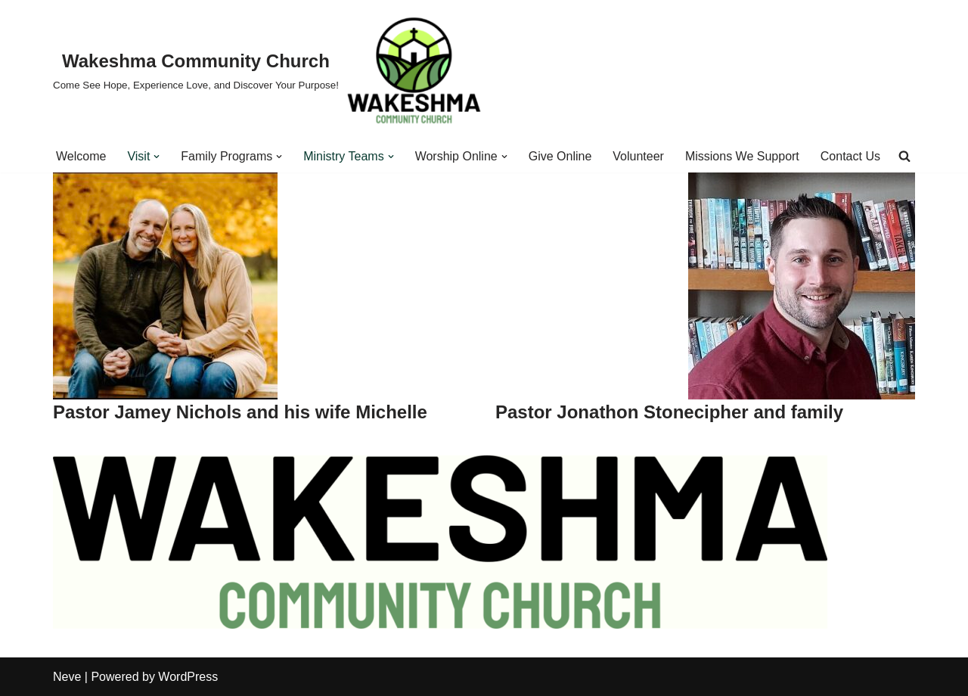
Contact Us (850, 156)
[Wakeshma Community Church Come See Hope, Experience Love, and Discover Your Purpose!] (268, 70)
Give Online (560, 156)
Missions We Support (742, 156)
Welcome (81, 156)
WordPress (188, 676)
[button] (157, 157)
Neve (67, 676)
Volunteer (638, 156)
